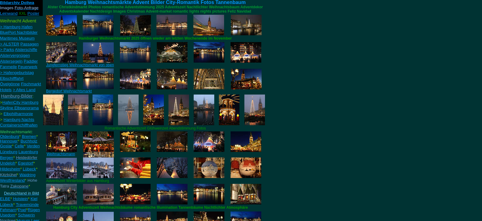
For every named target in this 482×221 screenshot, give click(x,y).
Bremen (29, 136)
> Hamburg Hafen (16, 27)
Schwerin (26, 215)
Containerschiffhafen (19, 125)
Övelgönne (10, 84)
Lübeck (29, 169)
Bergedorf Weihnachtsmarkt (69, 91)
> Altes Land (24, 89)
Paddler (31, 61)
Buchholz (29, 141)
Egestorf (26, 163)
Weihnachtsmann (61, 154)
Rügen (34, 209)
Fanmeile (8, 66)
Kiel (34, 198)
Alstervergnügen (15, 55)
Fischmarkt (31, 84)
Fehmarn (8, 209)
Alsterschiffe (26, 49)
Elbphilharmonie (18, 113)
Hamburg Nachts (19, 119)
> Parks (7, 49)
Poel (22, 209)
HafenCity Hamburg (20, 102)
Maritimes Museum (17, 38)
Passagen (29, 44)
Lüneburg (8, 151)
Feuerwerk (28, 66)
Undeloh (7, 163)
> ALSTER (9, 44)
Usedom (7, 215)
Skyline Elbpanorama (19, 108)
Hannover (9, 141)
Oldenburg (9, 136)
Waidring (27, 175)
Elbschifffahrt (12, 78)
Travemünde (27, 204)
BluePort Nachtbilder (19, 32)
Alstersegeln (11, 61)
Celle (19, 146)
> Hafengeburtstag (17, 72)
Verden (33, 146)
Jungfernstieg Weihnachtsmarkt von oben (80, 65)
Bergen (6, 157)
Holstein (20, 198)
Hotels (6, 89)
